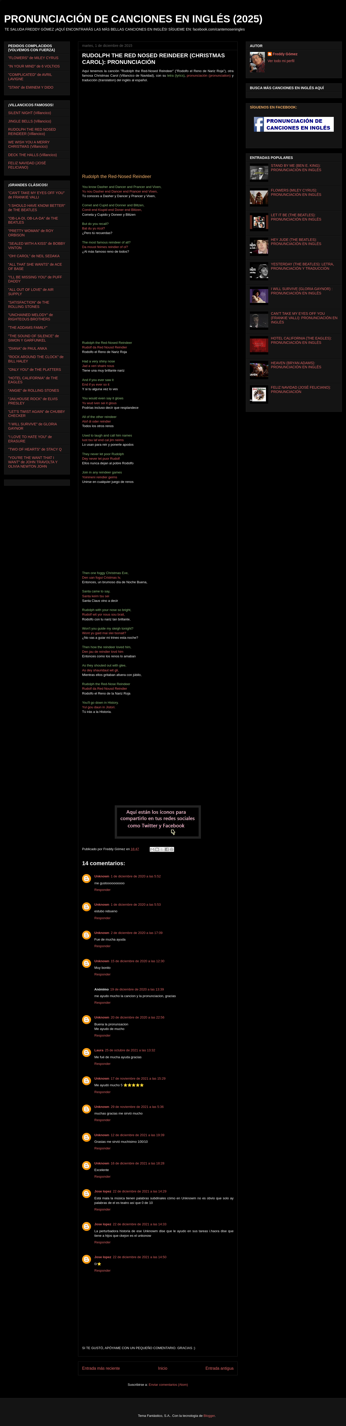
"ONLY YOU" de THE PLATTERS (34, 370)
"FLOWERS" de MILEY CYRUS (33, 58)
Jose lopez (102, 1191)
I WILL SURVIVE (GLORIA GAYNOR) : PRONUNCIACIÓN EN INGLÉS (302, 291)
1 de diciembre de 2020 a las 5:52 (136, 876)
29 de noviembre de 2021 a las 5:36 (137, 1107)
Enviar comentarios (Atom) (168, 1385)
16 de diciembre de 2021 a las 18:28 (137, 1163)
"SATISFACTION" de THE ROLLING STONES (28, 304)
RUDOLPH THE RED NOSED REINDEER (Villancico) (32, 131)
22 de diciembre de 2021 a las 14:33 (139, 1224)
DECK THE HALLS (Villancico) (32, 155)
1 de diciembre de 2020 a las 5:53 (136, 904)
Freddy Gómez (285, 54)
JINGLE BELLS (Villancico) (29, 121)
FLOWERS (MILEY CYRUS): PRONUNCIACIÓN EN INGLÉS (296, 192)
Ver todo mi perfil (281, 61)
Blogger (209, 1416)
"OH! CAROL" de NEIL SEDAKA (34, 256)
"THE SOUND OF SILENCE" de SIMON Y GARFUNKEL (33, 338)
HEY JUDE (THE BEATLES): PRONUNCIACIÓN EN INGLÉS (296, 242)
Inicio (162, 1368)
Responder (102, 890)
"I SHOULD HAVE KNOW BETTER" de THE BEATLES (36, 207)
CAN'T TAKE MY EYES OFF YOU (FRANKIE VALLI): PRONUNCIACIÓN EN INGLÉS (304, 317)
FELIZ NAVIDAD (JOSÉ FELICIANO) (27, 165)
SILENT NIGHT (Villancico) (29, 113)
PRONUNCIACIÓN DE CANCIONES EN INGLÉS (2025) (133, 18)
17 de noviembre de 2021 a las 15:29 (138, 1078)
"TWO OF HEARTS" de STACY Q (35, 449)
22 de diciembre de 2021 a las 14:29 (139, 1191)
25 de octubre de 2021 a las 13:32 (130, 1050)
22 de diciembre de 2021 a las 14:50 (139, 1257)
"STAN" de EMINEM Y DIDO (30, 87)
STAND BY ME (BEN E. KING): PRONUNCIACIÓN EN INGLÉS (296, 168)
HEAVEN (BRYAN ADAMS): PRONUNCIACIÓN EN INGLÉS (296, 365)
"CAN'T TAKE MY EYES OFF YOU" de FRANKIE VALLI (36, 195)
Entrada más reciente (101, 1368)
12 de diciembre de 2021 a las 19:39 (137, 1135)
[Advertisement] (125, 299)
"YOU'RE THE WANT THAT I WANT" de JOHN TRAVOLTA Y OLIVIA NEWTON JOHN (33, 462)
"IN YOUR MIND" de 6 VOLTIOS (34, 66)
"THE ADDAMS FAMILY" (27, 327)
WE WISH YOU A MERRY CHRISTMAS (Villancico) (29, 144)
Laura (98, 1050)
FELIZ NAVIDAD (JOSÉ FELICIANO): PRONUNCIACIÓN (301, 389)
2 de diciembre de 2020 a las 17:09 (137, 933)
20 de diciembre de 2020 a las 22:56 (137, 1017)
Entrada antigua (220, 1368)
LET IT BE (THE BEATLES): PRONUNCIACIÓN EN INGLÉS (296, 217)
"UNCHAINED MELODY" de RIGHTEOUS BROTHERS (30, 317)
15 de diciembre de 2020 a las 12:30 (137, 961)
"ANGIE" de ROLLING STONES (33, 390)
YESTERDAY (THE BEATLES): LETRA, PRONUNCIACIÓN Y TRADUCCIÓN (302, 266)
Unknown (101, 876)
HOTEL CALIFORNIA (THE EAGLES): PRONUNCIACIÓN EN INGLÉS (301, 340)
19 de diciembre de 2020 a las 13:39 (137, 989)
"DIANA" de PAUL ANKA (27, 348)
